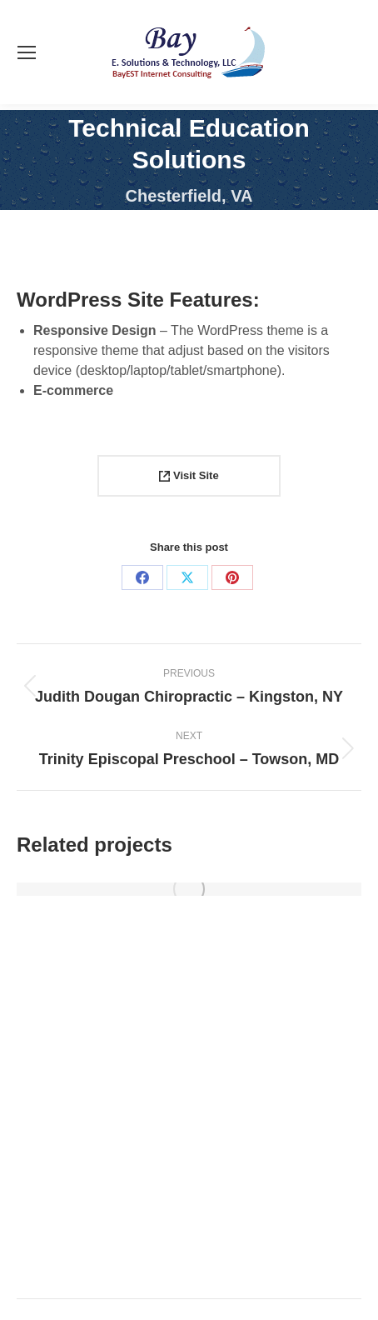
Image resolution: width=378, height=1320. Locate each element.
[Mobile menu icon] (27, 52)
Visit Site (188, 475)
